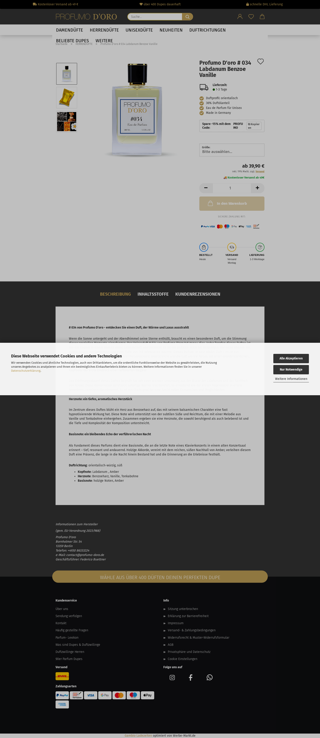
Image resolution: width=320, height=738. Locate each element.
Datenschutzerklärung (25, 370)
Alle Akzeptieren (291, 358)
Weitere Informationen (291, 379)
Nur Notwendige (291, 369)
